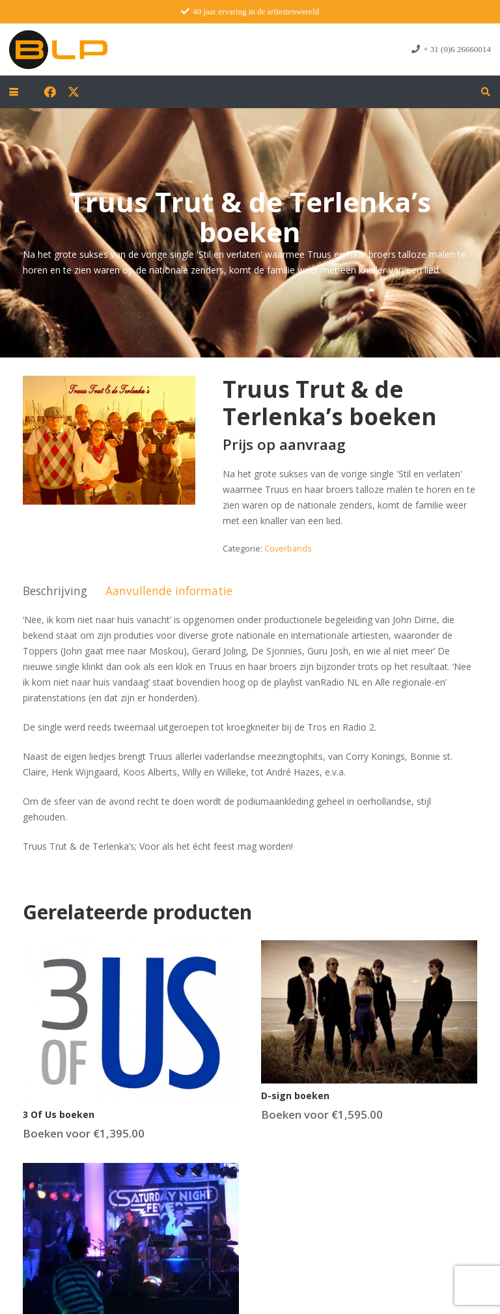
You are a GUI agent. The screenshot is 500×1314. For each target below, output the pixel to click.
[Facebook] (50, 92)
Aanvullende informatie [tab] (168, 590)
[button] (13, 91)
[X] (73, 92)
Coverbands (288, 548)
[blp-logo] (58, 49)
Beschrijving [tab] (55, 590)
